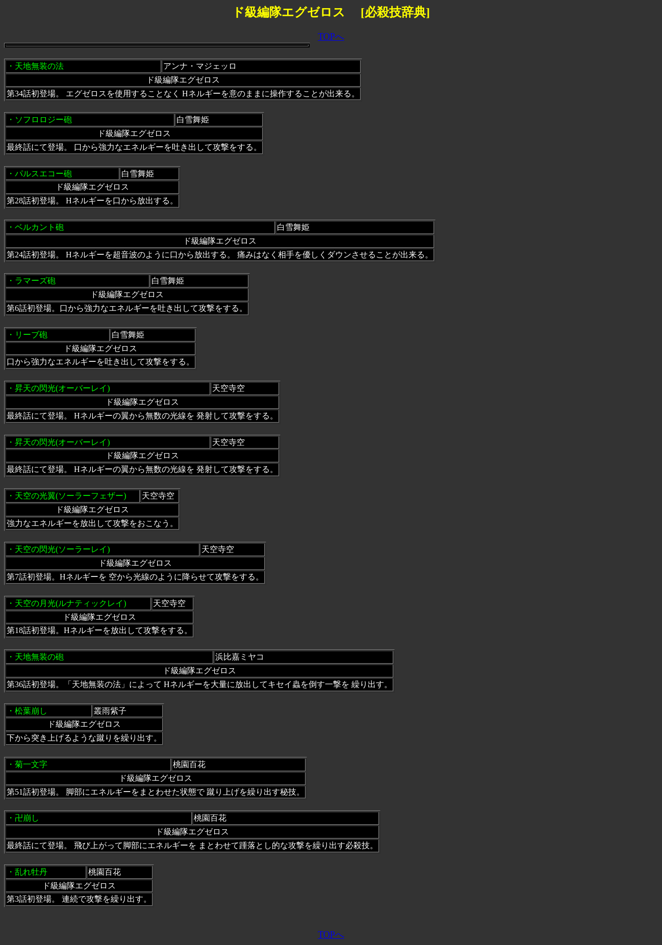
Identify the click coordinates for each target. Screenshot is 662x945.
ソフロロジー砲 (43, 119)
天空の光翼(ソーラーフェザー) (70, 495)
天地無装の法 (39, 66)
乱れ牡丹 (31, 872)
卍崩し (27, 817)
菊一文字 (31, 764)
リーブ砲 (31, 334)
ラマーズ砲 (35, 280)
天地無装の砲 (39, 656)
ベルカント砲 (39, 227)
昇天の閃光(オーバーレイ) (62, 388)
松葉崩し (31, 710)
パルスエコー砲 (43, 173)
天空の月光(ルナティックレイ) (70, 603)
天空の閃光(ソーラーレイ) (62, 549)
